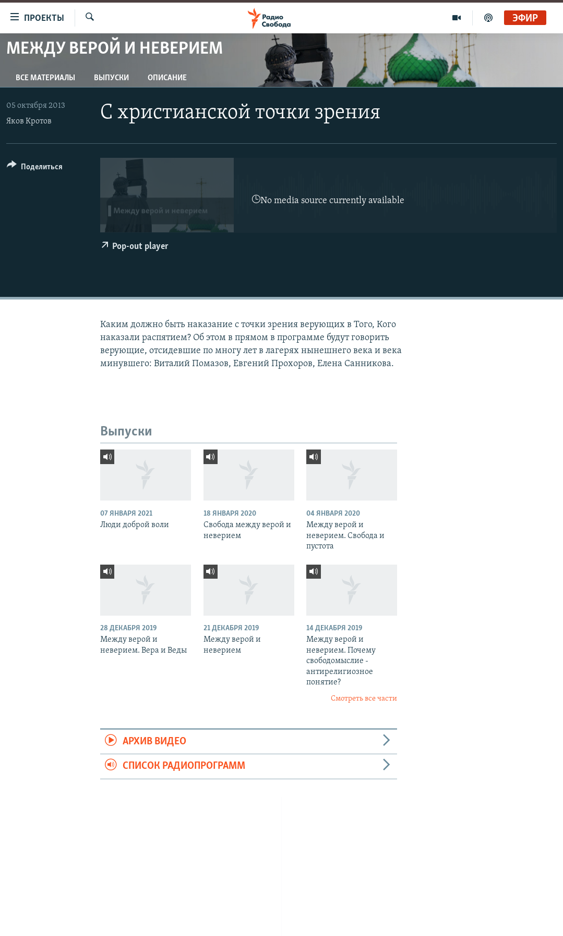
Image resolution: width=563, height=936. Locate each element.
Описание (167, 78)
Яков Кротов (29, 121)
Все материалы (45, 78)
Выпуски (111, 78)
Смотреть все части (364, 699)
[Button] (35, 168)
